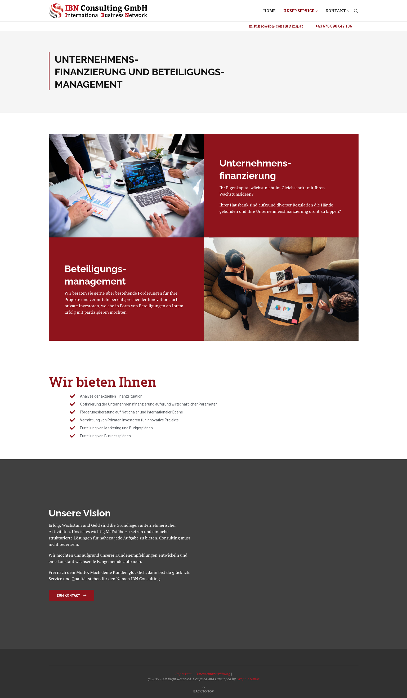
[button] (71, 595)
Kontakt (335, 10)
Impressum (184, 673)
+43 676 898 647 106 (333, 26)
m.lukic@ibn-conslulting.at (276, 26)
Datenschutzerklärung (212, 673)
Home (269, 10)
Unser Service (298, 10)
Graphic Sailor (247, 678)
